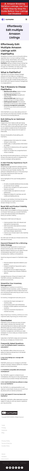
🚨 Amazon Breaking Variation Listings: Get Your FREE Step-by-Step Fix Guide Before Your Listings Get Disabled (14, 9)
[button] (26, 19)
